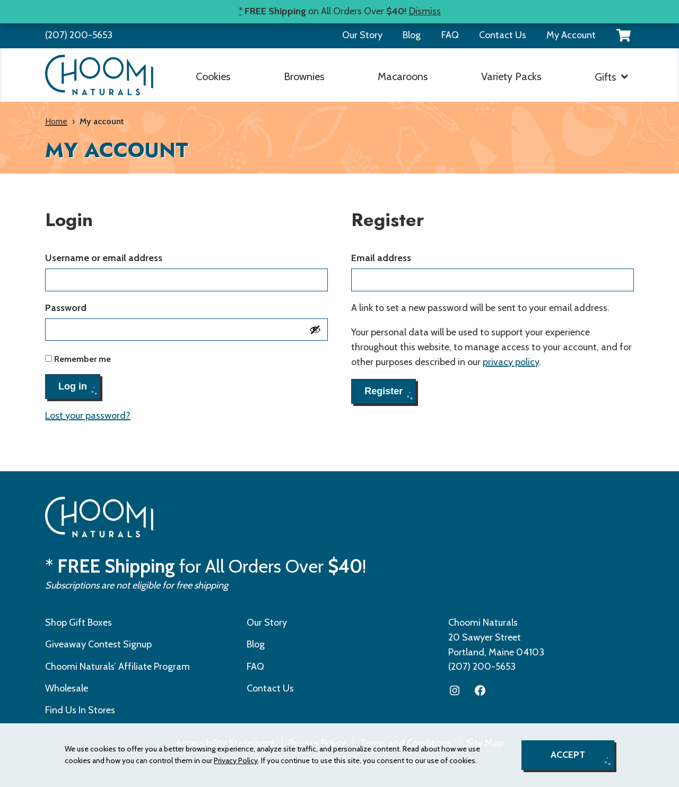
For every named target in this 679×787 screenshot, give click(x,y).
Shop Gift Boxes (78, 622)
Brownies (304, 76)
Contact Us (502, 35)
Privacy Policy (236, 760)
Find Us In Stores (80, 710)
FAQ (450, 35)
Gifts (605, 77)
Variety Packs (511, 76)
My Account (571, 35)
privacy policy (511, 362)
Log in (72, 386)
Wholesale (66, 688)
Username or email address (125, 257)
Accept (568, 754)
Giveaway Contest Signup (98, 644)
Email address (403, 257)
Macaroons (403, 76)
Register (383, 391)
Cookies (213, 76)
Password (87, 307)
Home (56, 121)
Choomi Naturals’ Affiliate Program (117, 666)
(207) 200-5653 (78, 35)
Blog (412, 35)
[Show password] (315, 329)
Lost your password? (87, 415)
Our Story (362, 35)
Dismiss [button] (425, 11)
